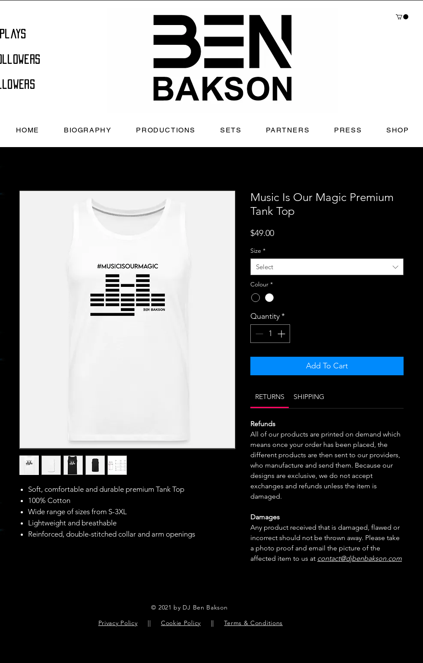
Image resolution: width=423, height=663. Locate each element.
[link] (269, 397)
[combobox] (327, 266)
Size (257, 251)
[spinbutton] (270, 333)
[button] (402, 16)
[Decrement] (258, 333)
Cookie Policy (181, 623)
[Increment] (282, 333)
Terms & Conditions (253, 623)
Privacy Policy (118, 623)
